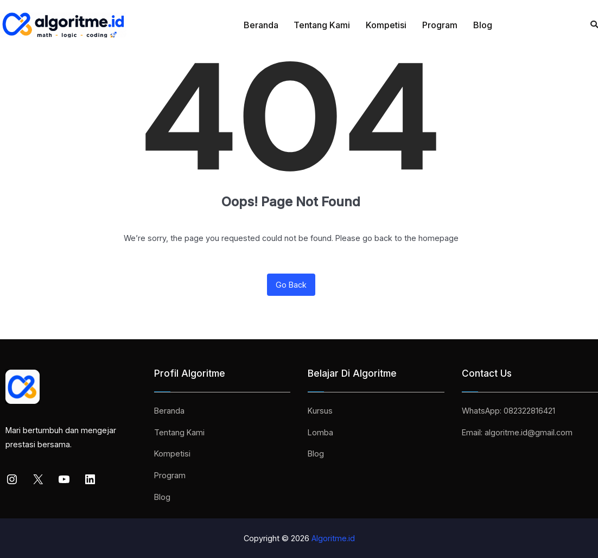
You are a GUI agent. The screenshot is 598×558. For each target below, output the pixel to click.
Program (439, 25)
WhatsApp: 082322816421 (508, 410)
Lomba (320, 432)
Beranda (261, 25)
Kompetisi (386, 25)
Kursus (320, 410)
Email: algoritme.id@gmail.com (517, 432)
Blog (482, 25)
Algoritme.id (333, 538)
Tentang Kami (322, 25)
